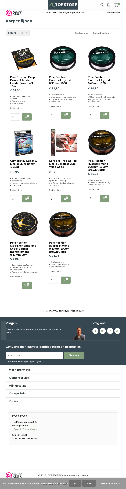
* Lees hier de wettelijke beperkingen (23, 364)
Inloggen (108, 5)
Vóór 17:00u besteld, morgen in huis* (65, 15)
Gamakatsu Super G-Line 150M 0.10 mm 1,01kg (24, 166)
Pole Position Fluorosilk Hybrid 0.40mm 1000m (99, 82)
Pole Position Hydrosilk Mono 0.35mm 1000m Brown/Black (98, 167)
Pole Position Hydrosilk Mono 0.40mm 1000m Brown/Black (59, 249)
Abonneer (74, 357)
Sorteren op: (82, 35)
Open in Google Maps (25, 431)
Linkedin (110, 332)
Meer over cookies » (110, 483)
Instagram (103, 332)
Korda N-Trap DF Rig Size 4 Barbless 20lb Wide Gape (63, 166)
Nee (89, 483)
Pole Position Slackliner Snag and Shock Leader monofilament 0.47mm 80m (23, 251)
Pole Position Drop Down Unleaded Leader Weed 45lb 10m (22, 84)
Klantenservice (113, 15)
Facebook (95, 332)
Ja (75, 483)
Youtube (117, 332)
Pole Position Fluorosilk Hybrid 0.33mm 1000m (60, 82)
